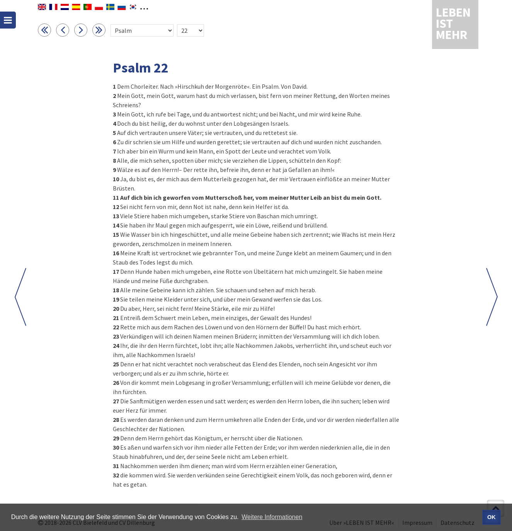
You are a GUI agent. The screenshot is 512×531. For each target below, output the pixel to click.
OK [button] (491, 517)
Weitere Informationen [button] (272, 517)
